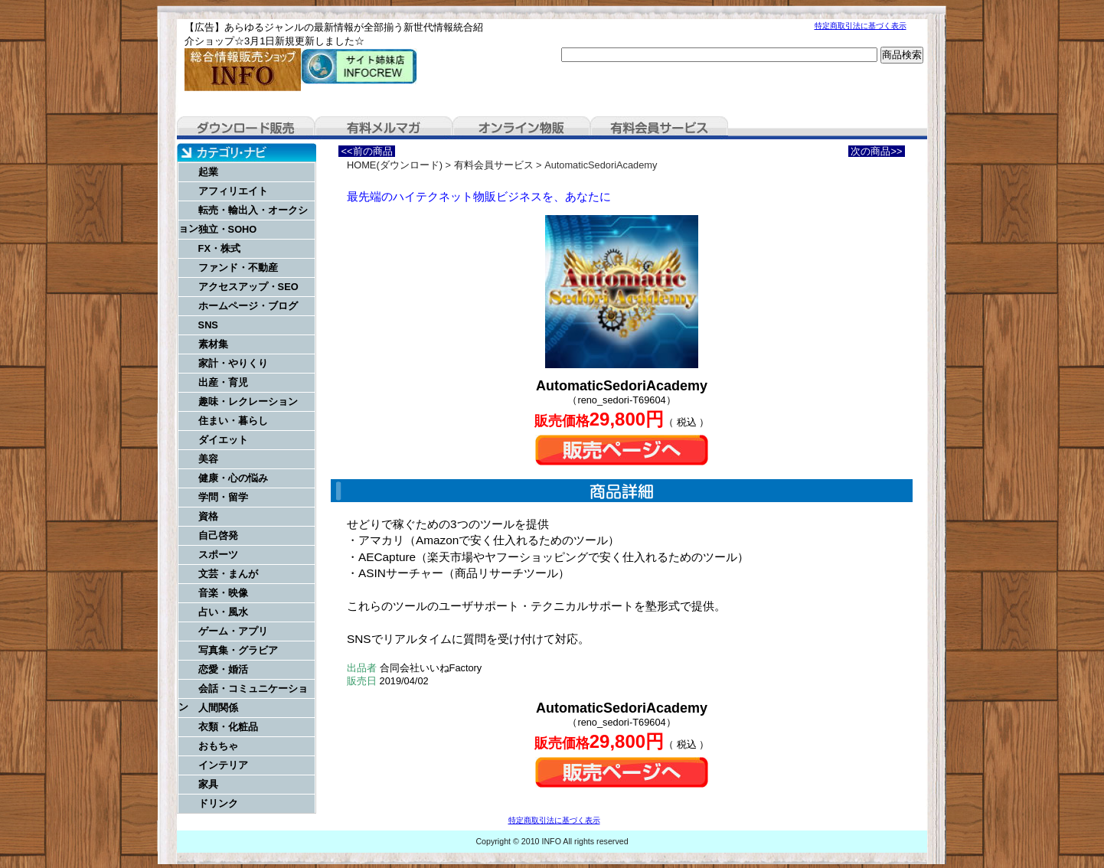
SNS (208, 325)
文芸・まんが (228, 573)
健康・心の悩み (233, 478)
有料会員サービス (659, 127)
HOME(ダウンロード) (395, 165)
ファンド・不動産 (238, 267)
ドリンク (218, 803)
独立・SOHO (227, 229)
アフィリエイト (233, 191)
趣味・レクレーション (248, 401)
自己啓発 (218, 535)
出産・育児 (223, 382)
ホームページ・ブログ (248, 306)
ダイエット (223, 439)
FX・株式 (219, 248)
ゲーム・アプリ (233, 631)
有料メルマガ (383, 127)
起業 (208, 172)
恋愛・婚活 (223, 669)
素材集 (213, 344)
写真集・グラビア (238, 650)
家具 (208, 784)
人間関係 (218, 707)
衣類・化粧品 (228, 727)
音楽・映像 (223, 593)
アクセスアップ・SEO (248, 286)
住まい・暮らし (233, 420)
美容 (208, 459)
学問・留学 (223, 497)
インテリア (223, 765)
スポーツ (218, 554)
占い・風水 (223, 612)
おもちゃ (218, 746)
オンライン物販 (521, 127)
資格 (208, 516)
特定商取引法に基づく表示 (860, 25)
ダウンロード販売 (246, 127)
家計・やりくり (233, 363)
